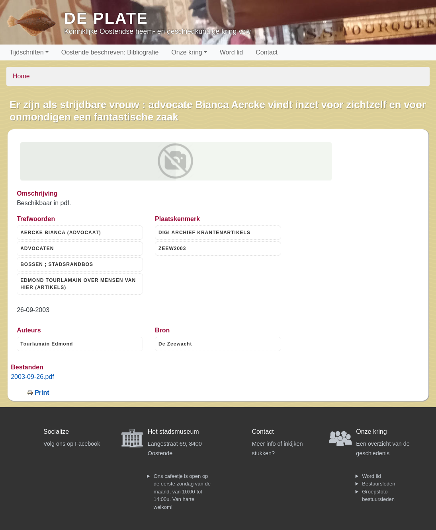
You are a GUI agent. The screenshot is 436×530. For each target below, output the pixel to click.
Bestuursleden (378, 484)
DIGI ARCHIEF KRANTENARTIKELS (204, 232)
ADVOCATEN (37, 248)
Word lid (231, 52)
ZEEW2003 (172, 248)
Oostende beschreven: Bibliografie (110, 52)
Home (21, 76)
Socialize (56, 431)
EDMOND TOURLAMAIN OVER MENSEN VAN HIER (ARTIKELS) (78, 284)
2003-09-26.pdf (32, 376)
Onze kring (186, 52)
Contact (267, 52)
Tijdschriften (27, 52)
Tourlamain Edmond (46, 344)
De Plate (106, 18)
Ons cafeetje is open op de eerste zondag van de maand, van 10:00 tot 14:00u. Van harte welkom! (182, 491)
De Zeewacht (175, 344)
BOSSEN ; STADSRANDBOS (56, 264)
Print (42, 392)
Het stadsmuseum (173, 431)
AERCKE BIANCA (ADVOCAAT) (60, 232)
